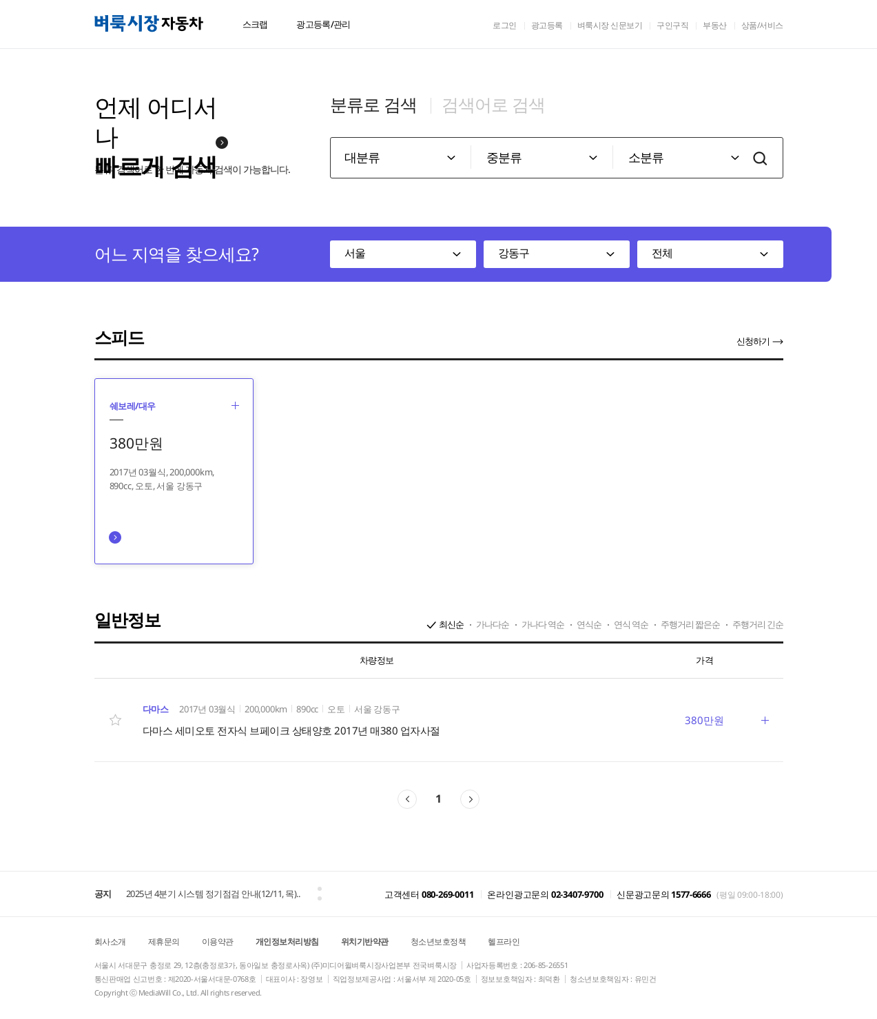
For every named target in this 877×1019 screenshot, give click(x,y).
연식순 (589, 624)
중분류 (504, 157)
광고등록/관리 (323, 24)
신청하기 (753, 341)
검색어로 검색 (493, 104)
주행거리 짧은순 (690, 624)
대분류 (362, 157)
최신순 (451, 624)
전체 (662, 252)
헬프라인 (503, 941)
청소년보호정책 (438, 941)
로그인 (505, 25)
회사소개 (110, 941)
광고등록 (547, 25)
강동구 (513, 252)
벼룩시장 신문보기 (610, 25)
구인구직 (672, 25)
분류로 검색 (373, 104)
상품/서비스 (762, 25)
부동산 (715, 25)
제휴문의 (164, 941)
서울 (354, 252)
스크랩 (255, 24)
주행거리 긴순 (757, 624)
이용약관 (218, 941)
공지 (103, 893)
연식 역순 (631, 624)
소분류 (645, 157)
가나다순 (492, 624)
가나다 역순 (543, 624)
